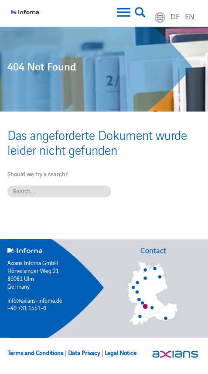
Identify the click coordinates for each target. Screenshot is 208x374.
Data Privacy (84, 352)
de (175, 15)
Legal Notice (120, 352)
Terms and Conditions (35, 352)
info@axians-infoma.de (34, 300)
